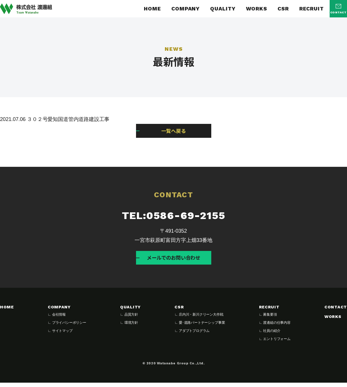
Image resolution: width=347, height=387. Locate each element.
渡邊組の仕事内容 (277, 327)
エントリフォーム (277, 343)
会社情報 (59, 319)
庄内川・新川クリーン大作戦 (201, 319)
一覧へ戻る (173, 131)
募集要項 (270, 319)
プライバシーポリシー (69, 327)
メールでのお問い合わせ (173, 261)
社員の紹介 (271, 335)
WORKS (256, 8)
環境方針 (131, 327)
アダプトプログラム (194, 335)
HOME (152, 8)
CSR (283, 8)
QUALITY (222, 8)
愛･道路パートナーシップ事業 (202, 327)
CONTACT (335, 311)
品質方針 (131, 319)
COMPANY (185, 8)
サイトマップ (62, 335)
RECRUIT (311, 8)
